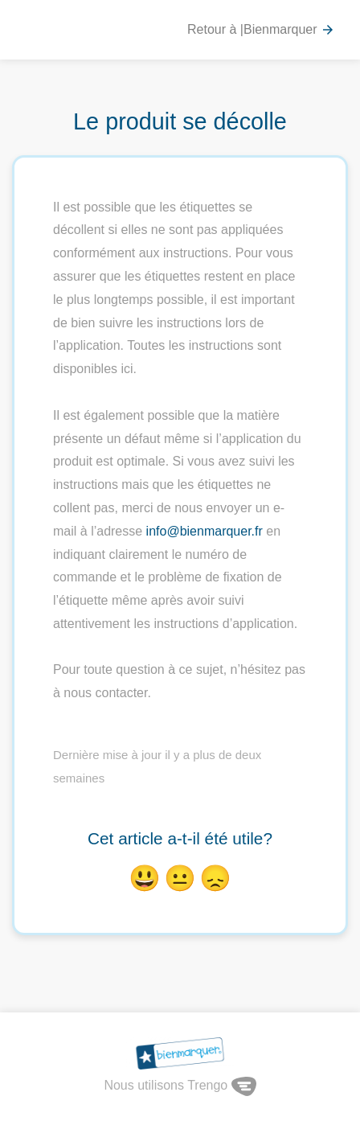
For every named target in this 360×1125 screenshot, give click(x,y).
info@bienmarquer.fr (204, 531)
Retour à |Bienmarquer (261, 30)
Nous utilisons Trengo (180, 1085)
